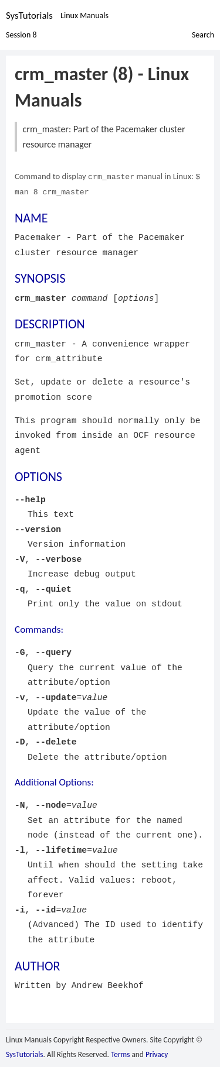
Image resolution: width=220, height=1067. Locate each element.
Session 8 (21, 34)
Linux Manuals (84, 15)
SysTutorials (29, 15)
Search (203, 34)
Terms (120, 1053)
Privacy (156, 1053)
